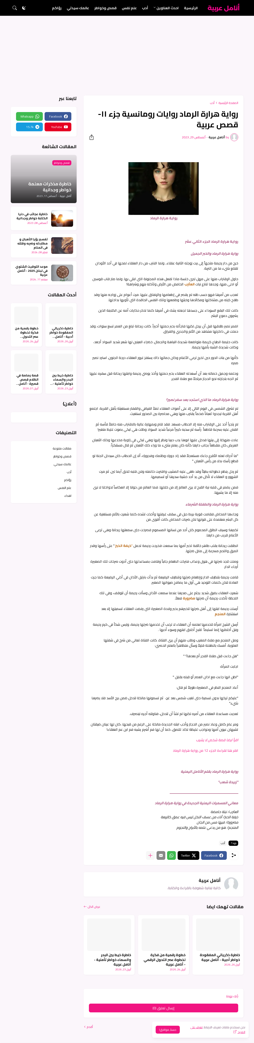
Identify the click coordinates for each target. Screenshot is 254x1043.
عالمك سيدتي (78, 8)
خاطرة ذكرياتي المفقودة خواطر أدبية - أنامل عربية (220, 957)
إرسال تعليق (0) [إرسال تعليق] (164, 1008)
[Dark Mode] (24, 8)
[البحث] (15, 8)
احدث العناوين (168, 8)
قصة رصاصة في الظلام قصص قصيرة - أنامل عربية (27, 379)
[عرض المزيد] (150, 855)
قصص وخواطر (105, 8)
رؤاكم (56, 8)
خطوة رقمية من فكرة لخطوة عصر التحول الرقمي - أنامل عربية (165, 960)
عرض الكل (94, 906)
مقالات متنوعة (62, 448)
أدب (145, 8)
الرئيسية (191, 8)
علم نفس (129, 8)
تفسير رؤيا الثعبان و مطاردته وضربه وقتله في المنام (32, 243)
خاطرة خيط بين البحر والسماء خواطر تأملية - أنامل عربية (112, 960)
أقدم (90, 1027)
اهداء (67, 495)
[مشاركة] (93, 137)
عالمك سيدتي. (62, 464)
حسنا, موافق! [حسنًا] (167, 1029)
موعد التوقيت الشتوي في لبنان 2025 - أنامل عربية (31, 271)
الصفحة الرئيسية (228, 103)
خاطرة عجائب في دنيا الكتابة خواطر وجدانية (32, 216)
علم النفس (64, 488)
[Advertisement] (127, 48)
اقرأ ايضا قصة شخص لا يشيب (216, 740)
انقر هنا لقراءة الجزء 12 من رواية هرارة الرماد (205, 750)
